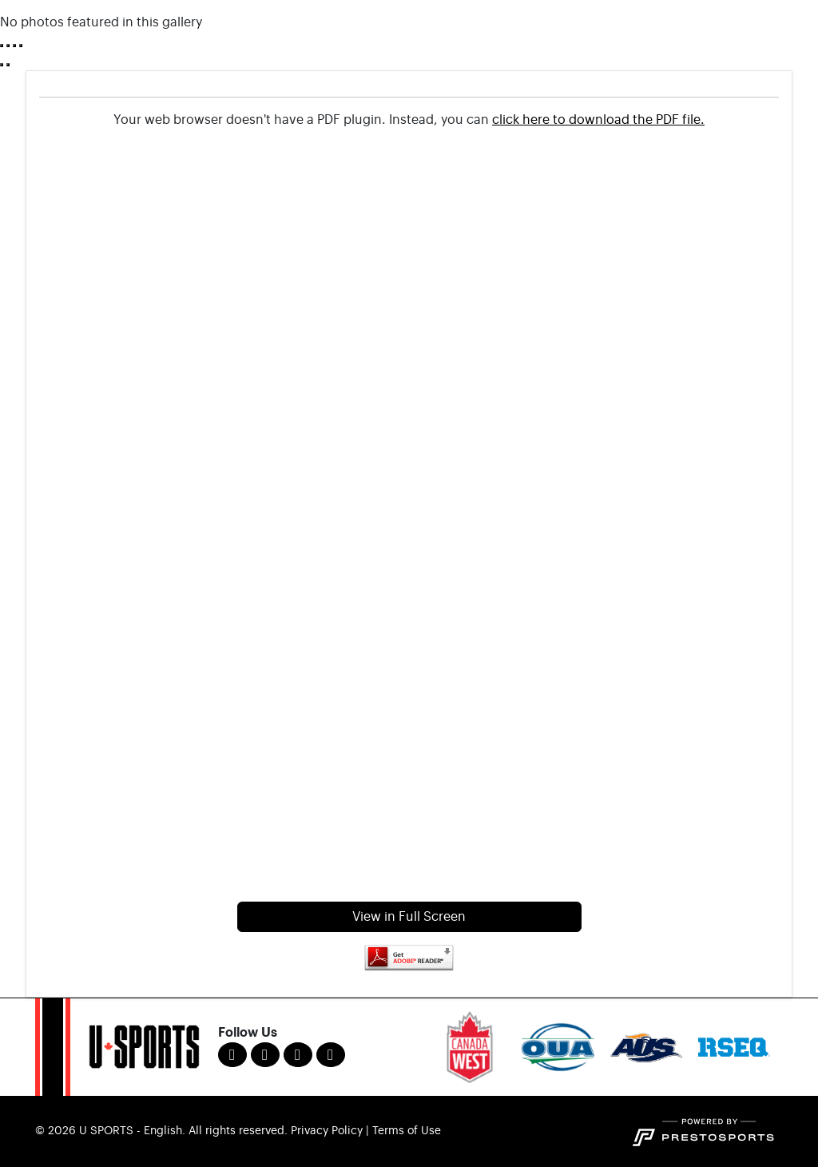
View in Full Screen (409, 916)
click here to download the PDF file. (598, 120)
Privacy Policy (327, 1131)
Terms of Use (406, 1131)
